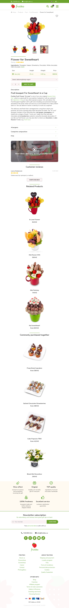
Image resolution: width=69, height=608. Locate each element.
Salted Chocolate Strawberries (34, 403)
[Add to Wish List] (57, 16)
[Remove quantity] (12, 84)
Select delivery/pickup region (21, 79)
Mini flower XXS (34, 255)
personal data (31, 526)
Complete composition (19, 132)
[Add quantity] (18, 84)
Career (22, 565)
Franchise (35, 582)
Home (13, 12)
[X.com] (34, 538)
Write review (34, 180)
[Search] (47, 6)
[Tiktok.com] (43, 538)
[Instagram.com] (30, 538)
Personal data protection (47, 567)
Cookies (47, 570)
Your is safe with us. (35, 526)
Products (20, 12)
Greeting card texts (34, 592)
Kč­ (56, 1)
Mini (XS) (17, 74)
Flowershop (22, 560)
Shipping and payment (47, 558)
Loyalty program (47, 560)
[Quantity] (15, 84)
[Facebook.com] (26, 538)
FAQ (12, 136)
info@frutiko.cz (27, 1)
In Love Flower (34, 220)
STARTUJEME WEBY (38, 605)
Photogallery (22, 570)
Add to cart (28, 84)
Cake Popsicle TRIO (34, 439)
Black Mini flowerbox (34, 474)
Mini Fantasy (34, 290)
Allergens (14, 127)
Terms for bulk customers (35, 587)
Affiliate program (34, 584)
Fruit (26, 12)
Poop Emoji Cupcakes (34, 368)
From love (27, 120)
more (22, 67)
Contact (22, 567)
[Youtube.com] (39, 538)
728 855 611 (15, 1)
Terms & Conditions (47, 565)
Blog (34, 580)
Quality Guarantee (47, 572)
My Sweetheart (34, 326)
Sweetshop (22, 563)
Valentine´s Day (18, 100)
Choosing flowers (34, 594)
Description (15, 90)
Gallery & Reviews (34, 589)
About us (22, 558)
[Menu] (57, 6)
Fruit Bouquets (33, 12)
